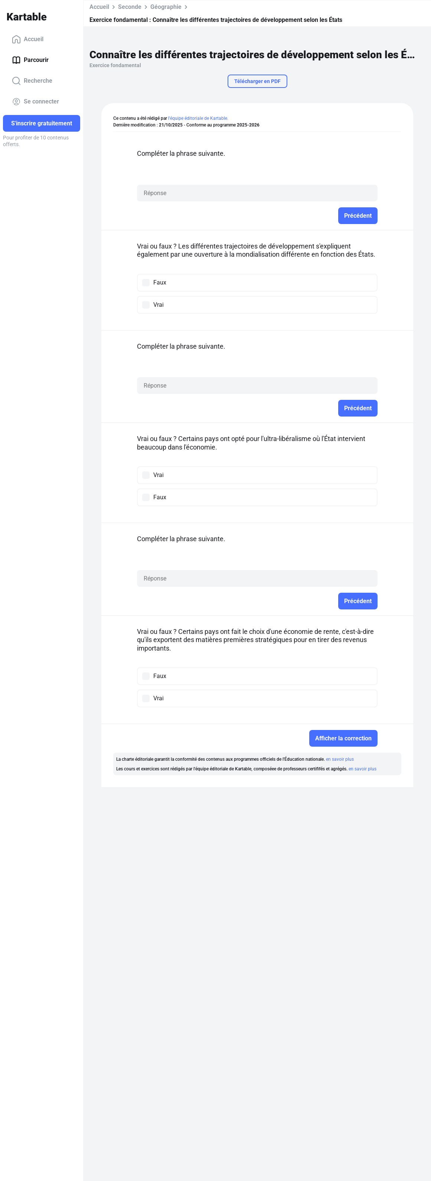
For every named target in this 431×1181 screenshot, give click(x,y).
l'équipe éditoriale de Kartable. (198, 118)
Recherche (32, 80)
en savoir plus (340, 759)
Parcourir (30, 60)
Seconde (129, 6)
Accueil (27, 39)
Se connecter (35, 101)
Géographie (166, 6)
